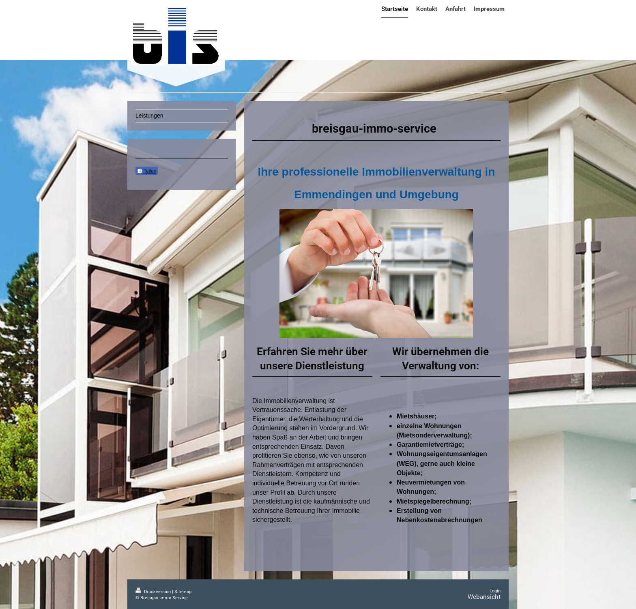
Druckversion (153, 591)
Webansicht (484, 596)
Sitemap (182, 591)
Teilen (146, 171)
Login (495, 591)
